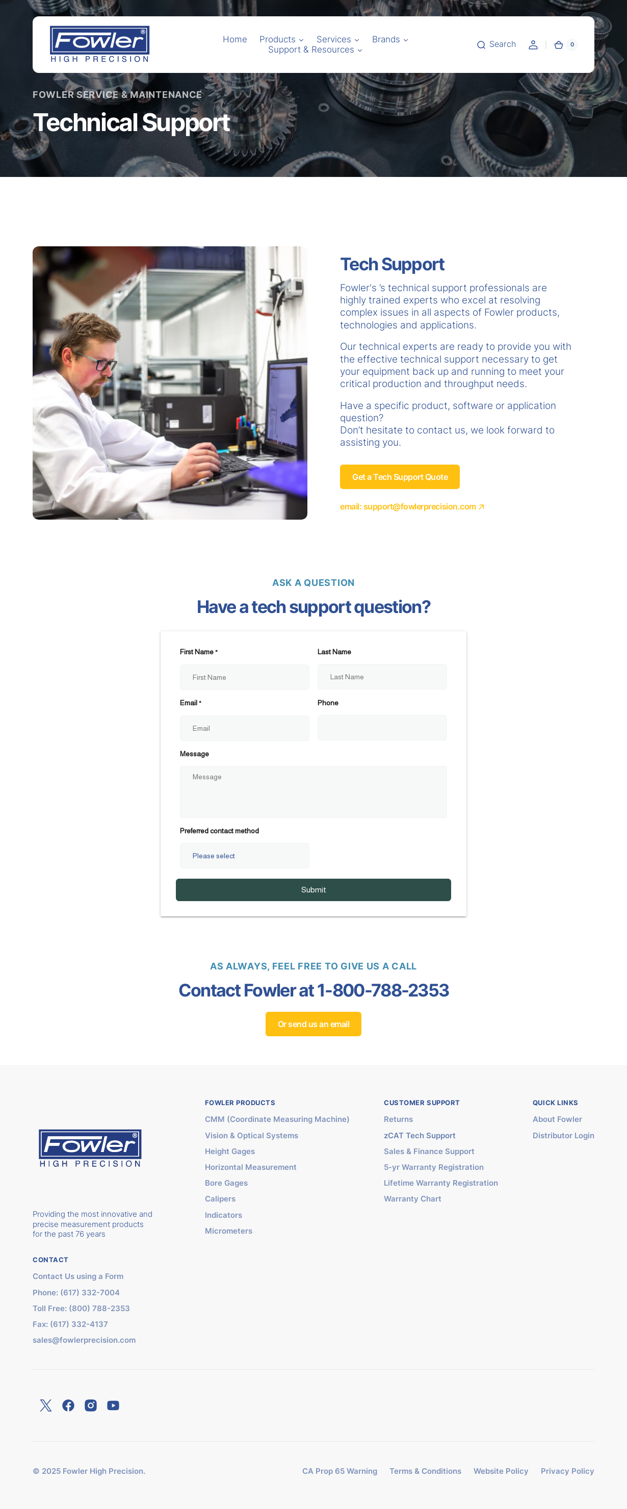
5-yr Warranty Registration (434, 1167)
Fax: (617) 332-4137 (70, 1324)
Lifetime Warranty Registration (441, 1183)
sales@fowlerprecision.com (84, 1340)
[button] (235, 40)
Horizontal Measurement (251, 1167)
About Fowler (557, 1119)
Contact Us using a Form (78, 1276)
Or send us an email (314, 1024)
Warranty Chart (412, 1199)
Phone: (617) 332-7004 (76, 1292)
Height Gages (230, 1151)
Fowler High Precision (103, 1471)
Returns (398, 1119)
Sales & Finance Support (429, 1151)
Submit (313, 889)
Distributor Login (563, 1135)
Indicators (223, 1215)
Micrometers (228, 1231)
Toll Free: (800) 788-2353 (81, 1308)
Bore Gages (226, 1183)
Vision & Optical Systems (251, 1135)
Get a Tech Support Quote (400, 477)
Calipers (220, 1199)
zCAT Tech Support (420, 1135)
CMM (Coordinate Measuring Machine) (277, 1119)
